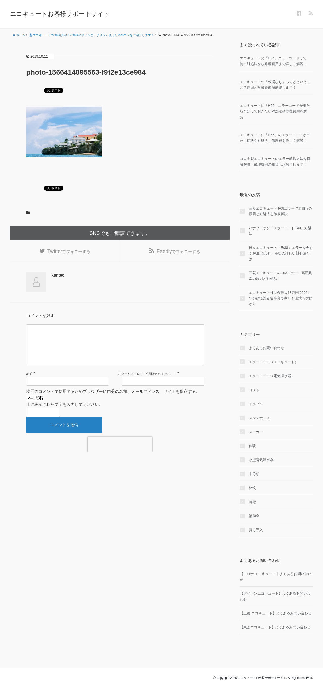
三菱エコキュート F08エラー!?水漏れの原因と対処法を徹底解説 (280, 211)
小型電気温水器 (261, 460)
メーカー (256, 432)
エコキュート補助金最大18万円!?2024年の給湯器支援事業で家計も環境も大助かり (280, 298)
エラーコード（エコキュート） (273, 362)
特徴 (252, 502)
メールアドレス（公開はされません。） (149, 382)
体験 (252, 446)
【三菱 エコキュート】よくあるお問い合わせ (275, 613)
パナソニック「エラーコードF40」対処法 (280, 231)
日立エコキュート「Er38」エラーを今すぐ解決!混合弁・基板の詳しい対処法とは (281, 253)
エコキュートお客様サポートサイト (60, 13)
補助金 (254, 516)
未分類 (254, 474)
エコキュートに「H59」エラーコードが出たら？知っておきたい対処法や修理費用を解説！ (275, 111)
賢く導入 (256, 530)
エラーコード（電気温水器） (272, 376)
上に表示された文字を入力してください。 (64, 412)
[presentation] (120, 452)
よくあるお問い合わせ (266, 348)
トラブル (256, 404)
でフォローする (69, 251)
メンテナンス (259, 418)
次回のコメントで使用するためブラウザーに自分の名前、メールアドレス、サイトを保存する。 (113, 399)
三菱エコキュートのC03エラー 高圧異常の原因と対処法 (280, 276)
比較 (252, 488)
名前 (29, 382)
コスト (254, 390)
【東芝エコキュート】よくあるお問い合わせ (275, 627)
